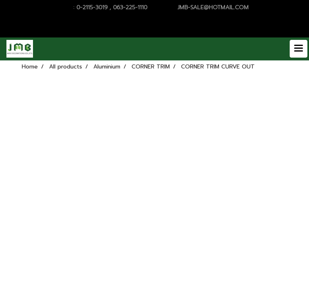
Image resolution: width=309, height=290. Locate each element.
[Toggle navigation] (298, 49)
